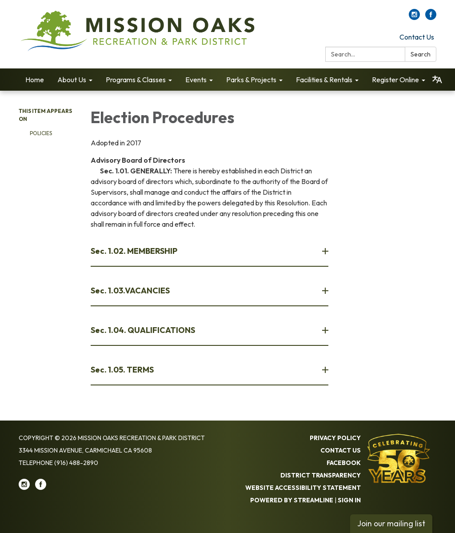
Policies (41, 133)
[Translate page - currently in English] (437, 79)
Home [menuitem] (34, 79)
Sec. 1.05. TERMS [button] (123, 370)
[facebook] (430, 17)
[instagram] (414, 17)
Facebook (344, 463)
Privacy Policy (335, 438)
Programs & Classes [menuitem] (136, 79)
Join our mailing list (391, 523)
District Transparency (320, 475)
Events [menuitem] (196, 79)
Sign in (349, 500)
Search (421, 54)
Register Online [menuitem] (395, 79)
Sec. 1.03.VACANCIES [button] (131, 290)
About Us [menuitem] (71, 79)
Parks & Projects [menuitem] (251, 79)
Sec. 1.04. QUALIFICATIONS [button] (143, 330)
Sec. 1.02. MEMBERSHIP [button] (135, 251)
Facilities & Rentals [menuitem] (324, 79)
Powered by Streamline (291, 500)
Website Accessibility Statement (303, 488)
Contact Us (416, 36)
